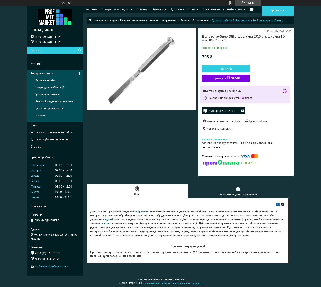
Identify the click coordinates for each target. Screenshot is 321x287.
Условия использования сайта (52, 132)
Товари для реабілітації (49, 87)
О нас (34, 125)
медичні (108, 219)
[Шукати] (79, 50)
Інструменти (169, 20)
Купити (224, 69)
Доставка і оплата (184, 9)
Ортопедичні (201, 20)
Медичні (185, 20)
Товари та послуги (115, 9)
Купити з (224, 78)
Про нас (142, 9)
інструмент (141, 211)
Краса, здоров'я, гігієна (49, 108)
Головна (91, 9)
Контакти (159, 9)
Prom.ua (179, 279)
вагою (106, 223)
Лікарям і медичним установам (139, 20)
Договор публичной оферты (50, 139)
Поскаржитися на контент (155, 283)
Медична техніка (45, 80)
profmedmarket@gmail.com (51, 266)
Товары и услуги (42, 73)
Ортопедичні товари (47, 94)
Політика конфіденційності (187, 283)
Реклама (40, 115)
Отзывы (36, 146)
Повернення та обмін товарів (224, 9)
